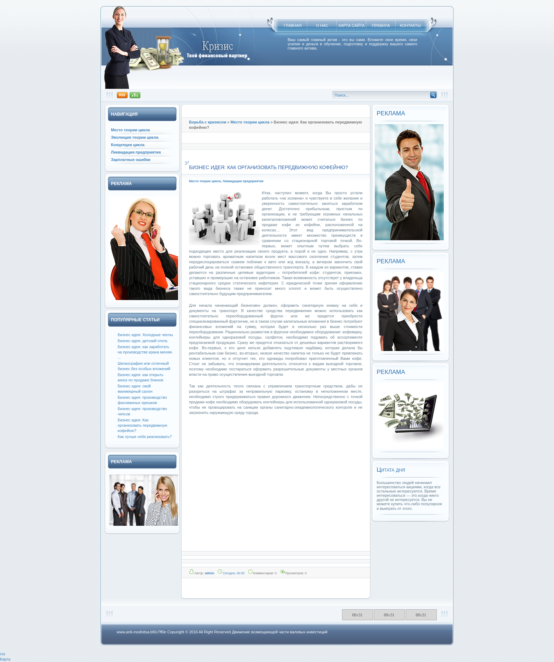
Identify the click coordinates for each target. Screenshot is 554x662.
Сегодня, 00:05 (233, 573)
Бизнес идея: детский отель (142, 341)
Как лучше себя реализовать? (145, 436)
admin (209, 573)
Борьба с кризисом (207, 122)
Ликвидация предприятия (243, 181)
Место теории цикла (250, 122)
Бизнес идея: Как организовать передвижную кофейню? (142, 425)
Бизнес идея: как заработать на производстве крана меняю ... (145, 352)
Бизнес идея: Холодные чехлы (145, 335)
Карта (5, 659)
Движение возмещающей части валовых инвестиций (279, 632)
